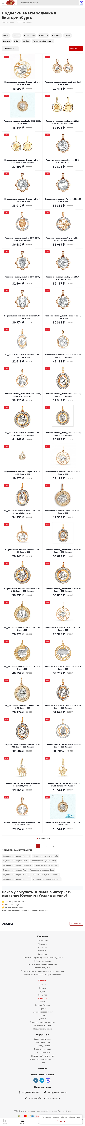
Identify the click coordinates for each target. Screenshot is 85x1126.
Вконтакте (35, 1080)
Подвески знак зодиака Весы (15, 874)
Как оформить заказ (42, 1039)
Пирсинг (42, 1008)
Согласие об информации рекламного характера (42, 971)
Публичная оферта (42, 961)
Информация (42, 1034)
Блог (43, 1062)
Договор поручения (42, 967)
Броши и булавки (42, 1005)
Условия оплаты (42, 1042)
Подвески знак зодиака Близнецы (17, 865)
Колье (42, 1001)
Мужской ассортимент (42, 1012)
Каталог (42, 980)
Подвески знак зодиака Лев (14, 870)
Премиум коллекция (42, 1029)
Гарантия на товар (42, 1049)
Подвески (42, 998)
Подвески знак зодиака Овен (15, 861)
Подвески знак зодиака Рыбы (46, 856)
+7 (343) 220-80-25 (30, 1092)
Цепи (42, 991)
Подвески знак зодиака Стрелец (46, 879)
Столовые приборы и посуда (42, 1022)
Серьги (42, 984)
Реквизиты (42, 951)
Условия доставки (42, 1045)
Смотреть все (76, 924)
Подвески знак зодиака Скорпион (45, 874)
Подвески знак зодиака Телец (43, 861)
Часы (42, 1015)
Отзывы (42, 1068)
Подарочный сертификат (42, 1056)
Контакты (42, 954)
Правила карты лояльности (42, 1059)
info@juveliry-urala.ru (57, 1092)
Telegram (41, 1080)
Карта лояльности (42, 1052)
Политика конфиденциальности (42, 964)
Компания (42, 936)
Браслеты (42, 995)
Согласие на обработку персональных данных (42, 957)
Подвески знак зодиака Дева (42, 870)
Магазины (42, 944)
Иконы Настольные (42, 1025)
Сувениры (42, 1018)
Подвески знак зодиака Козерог (16, 879)
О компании (42, 940)
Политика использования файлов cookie (42, 974)
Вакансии (42, 947)
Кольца (42, 988)
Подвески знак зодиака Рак (46, 865)
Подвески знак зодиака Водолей (16, 856)
